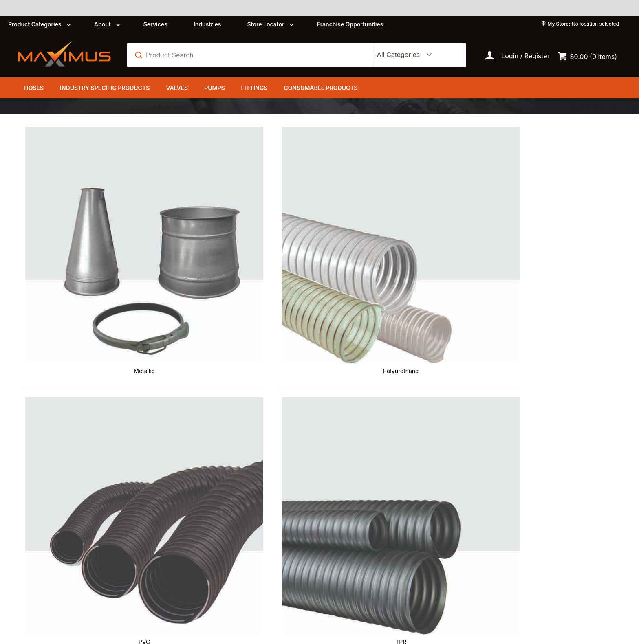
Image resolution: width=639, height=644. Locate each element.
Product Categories (35, 24)
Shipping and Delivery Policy (377, 529)
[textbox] (254, 55)
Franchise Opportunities (350, 24)
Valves (177, 87)
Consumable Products (320, 87)
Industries (207, 24)
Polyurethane (167, 220)
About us (223, 514)
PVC (269, 220)
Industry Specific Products (105, 87)
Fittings (254, 87)
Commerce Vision (211, 602)
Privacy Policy (231, 529)
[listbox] (402, 55)
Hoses (34, 87)
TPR (370, 220)
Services (155, 24)
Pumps (214, 87)
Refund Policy (354, 514)
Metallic (66, 220)
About (102, 24)
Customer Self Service (131, 602)
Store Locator (265, 24)
